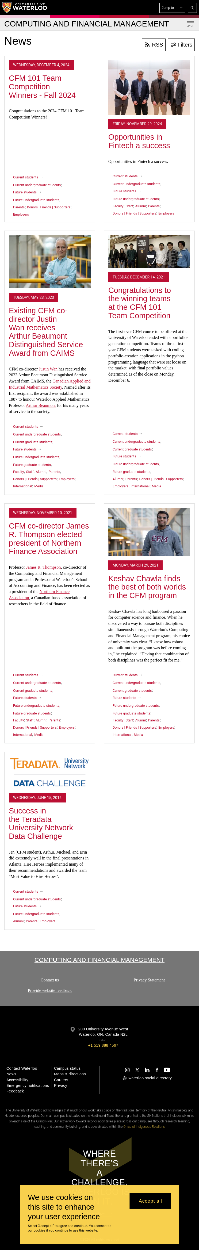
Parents (19, 207)
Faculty (118, 206)
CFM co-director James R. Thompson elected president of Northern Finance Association (49, 539)
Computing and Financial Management (99, 959)
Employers (21, 214)
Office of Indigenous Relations (144, 1127)
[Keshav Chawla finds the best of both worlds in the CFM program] (149, 532)
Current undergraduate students (37, 185)
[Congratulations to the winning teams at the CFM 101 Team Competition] (149, 251)
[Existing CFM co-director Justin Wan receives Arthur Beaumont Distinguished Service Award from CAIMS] (50, 262)
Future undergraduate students (36, 200)
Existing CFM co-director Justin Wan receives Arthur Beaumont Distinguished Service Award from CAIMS (46, 331)
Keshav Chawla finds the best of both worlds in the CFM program (147, 587)
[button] (172, 8)
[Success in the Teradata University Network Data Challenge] (50, 772)
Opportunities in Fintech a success (139, 141)
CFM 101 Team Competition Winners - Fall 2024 (42, 86)
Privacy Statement (149, 980)
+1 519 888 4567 (103, 1045)
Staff (129, 206)
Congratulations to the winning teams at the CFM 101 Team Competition (139, 303)
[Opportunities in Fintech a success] (149, 87)
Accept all (150, 1201)
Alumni (140, 206)
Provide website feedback (50, 990)
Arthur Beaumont (41, 405)
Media (39, 486)
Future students (25, 192)
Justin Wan (48, 369)
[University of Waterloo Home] (25, 7)
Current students (25, 177)
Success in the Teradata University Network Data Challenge (41, 823)
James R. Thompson (43, 567)
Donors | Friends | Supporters (49, 207)
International (22, 486)
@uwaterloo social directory (147, 1078)
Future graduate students (32, 465)
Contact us (50, 980)
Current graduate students (32, 442)
